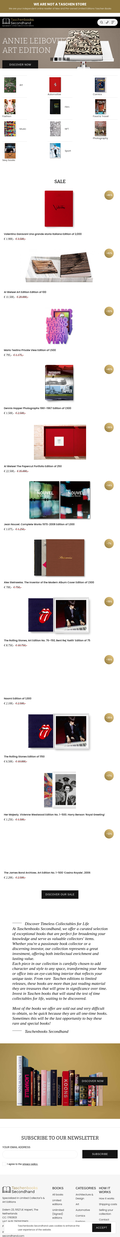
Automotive (55, 86)
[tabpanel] (60, 48)
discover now (93, 1081)
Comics (101, 86)
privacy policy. (30, 1164)
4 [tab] (64, 59)
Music (14, 129)
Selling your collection (106, 1212)
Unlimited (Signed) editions (58, 1214)
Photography (101, 130)
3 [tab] (60, 59)
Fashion (10, 108)
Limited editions (57, 1202)
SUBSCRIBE (100, 1154)
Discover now (20, 64)
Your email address (16, 1147)
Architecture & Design (84, 1196)
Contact (104, 1219)
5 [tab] (68, 59)
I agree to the (22, 1164)
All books (57, 1194)
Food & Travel (101, 108)
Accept (101, 1227)
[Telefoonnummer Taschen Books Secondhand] (107, 22)
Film (59, 107)
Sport (59, 151)
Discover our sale (60, 894)
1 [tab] (51, 59)
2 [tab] (56, 59)
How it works (106, 1198)
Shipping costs (108, 1204)
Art (12, 85)
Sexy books (10, 152)
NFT (58, 129)
